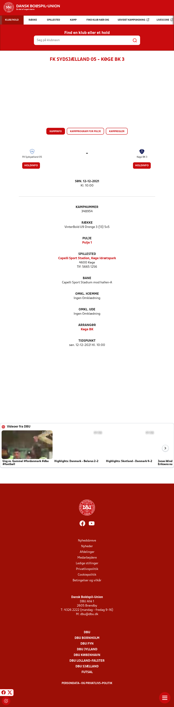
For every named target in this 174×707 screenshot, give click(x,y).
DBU (87, 632)
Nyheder (87, 546)
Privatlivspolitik (87, 569)
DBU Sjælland (87, 666)
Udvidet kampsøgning (133, 19)
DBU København (87, 655)
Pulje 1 (87, 242)
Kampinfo (56, 131)
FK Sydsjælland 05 (32, 157)
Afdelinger (87, 552)
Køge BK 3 (142, 157)
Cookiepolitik (87, 574)
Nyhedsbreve (87, 540)
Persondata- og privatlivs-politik (87, 683)
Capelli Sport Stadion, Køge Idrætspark (87, 258)
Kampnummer (87, 207)
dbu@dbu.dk (89, 614)
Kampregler (116, 131)
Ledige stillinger (87, 563)
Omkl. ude (87, 309)
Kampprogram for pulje (85, 131)
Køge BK (87, 329)
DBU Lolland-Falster (87, 660)
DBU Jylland (87, 649)
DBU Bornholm (87, 638)
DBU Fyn (87, 643)
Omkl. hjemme (87, 293)
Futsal (87, 672)
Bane (87, 278)
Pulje (87, 238)
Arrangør (87, 325)
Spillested (87, 254)
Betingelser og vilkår (87, 580)
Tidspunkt (87, 340)
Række (87, 222)
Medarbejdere (87, 557)
